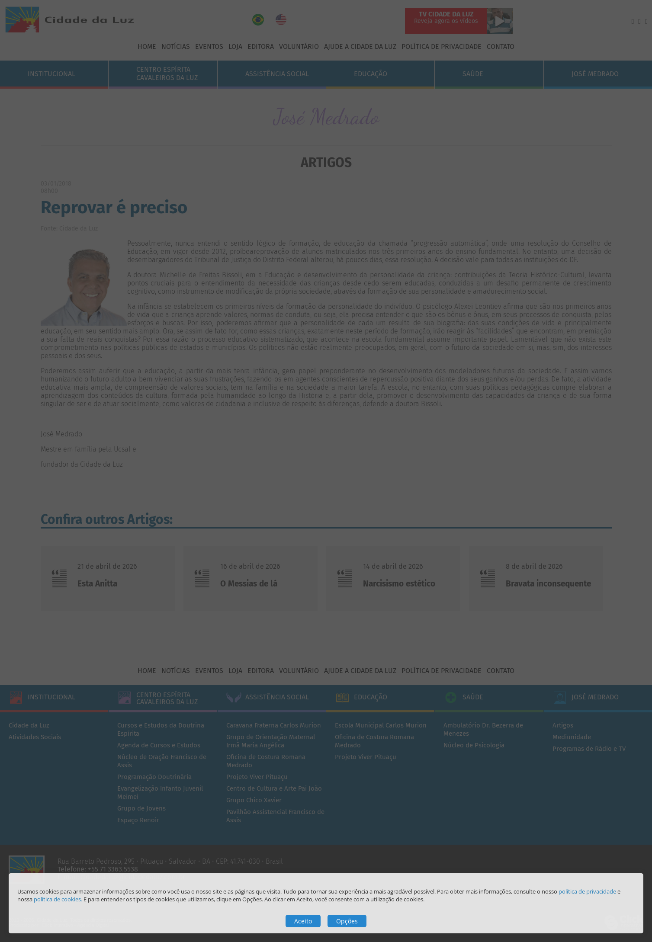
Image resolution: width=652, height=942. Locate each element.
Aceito (303, 921)
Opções (347, 921)
